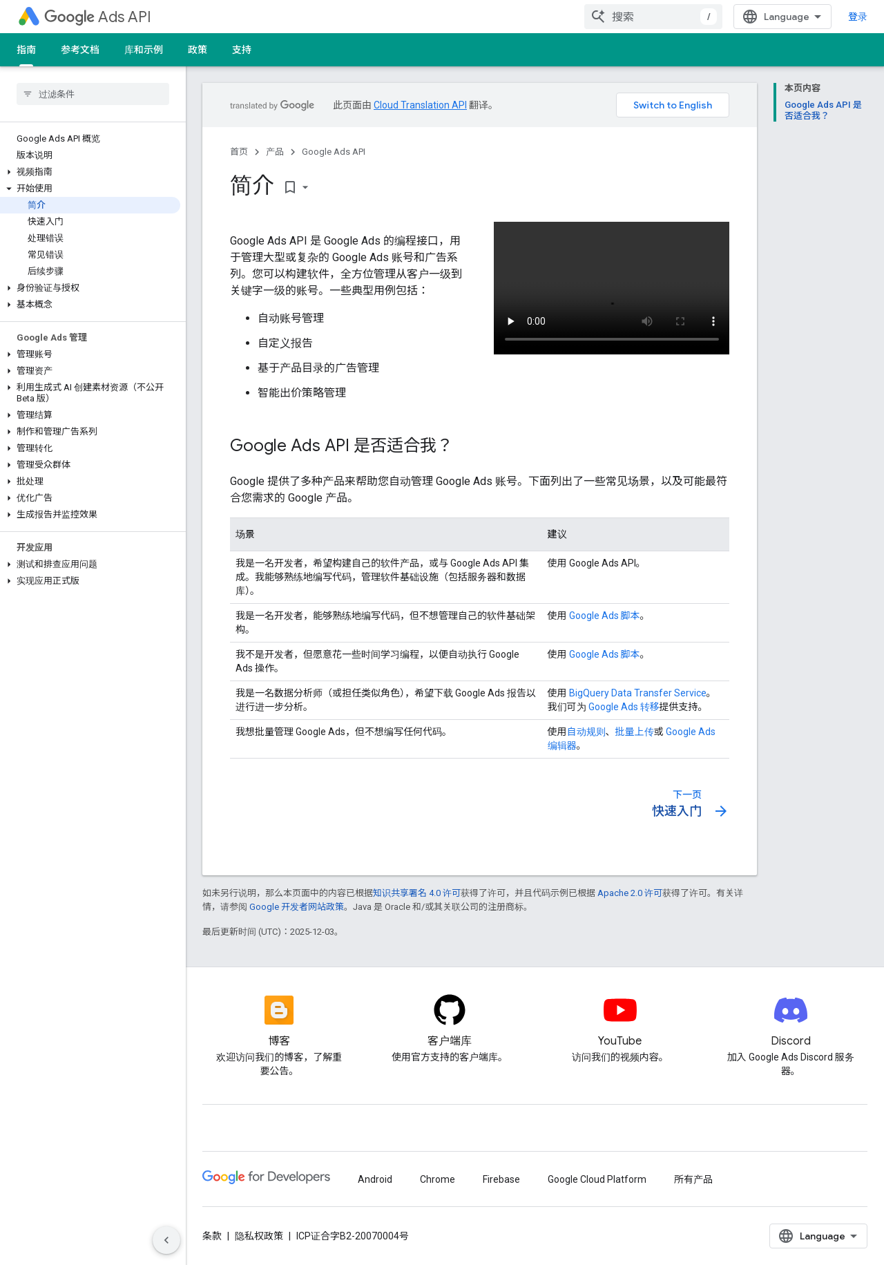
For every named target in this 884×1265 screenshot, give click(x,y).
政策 (197, 50)
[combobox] (653, 16)
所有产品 (693, 1179)
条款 (212, 1236)
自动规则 (586, 731)
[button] (90, 172)
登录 (857, 16)
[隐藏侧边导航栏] (166, 1240)
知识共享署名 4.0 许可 (417, 893)
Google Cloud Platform (597, 1179)
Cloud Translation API (420, 105)
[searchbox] (93, 94)
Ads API (97, 17)
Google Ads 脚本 (604, 615)
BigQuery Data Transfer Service (638, 692)
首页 (239, 151)
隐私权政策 (259, 1236)
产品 (275, 151)
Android (375, 1179)
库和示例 (143, 50)
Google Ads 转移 (624, 706)
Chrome (437, 1179)
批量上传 (634, 731)
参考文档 (80, 50)
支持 (241, 50)
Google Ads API (333, 151)
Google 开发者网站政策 (296, 907)
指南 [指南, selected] (26, 50)
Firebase (501, 1179)
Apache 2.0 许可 (629, 893)
